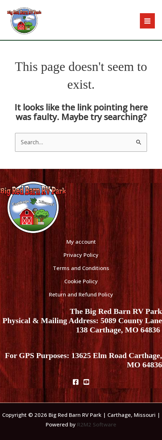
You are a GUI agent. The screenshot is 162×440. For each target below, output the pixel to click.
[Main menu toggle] (147, 20)
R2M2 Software (96, 424)
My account (81, 241)
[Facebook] (75, 382)
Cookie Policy (81, 281)
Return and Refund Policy (81, 294)
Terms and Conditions (81, 267)
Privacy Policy (81, 254)
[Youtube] (86, 382)
